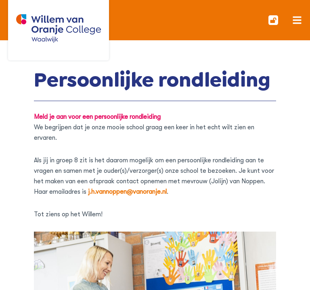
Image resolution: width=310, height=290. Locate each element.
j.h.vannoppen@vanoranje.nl (127, 191)
